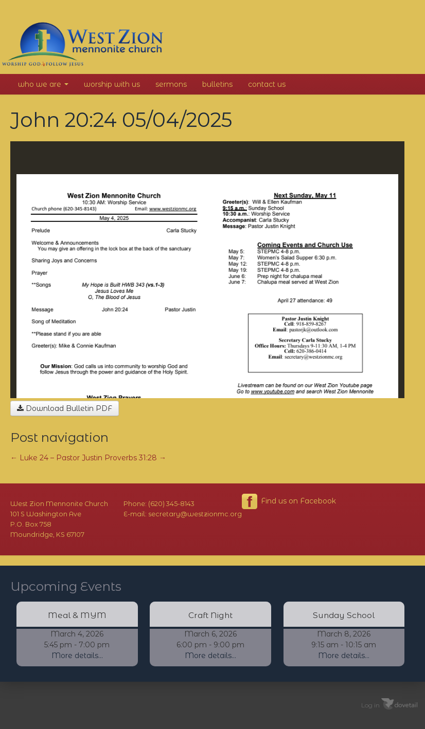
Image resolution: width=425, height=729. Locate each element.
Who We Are (43, 84)
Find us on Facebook (289, 501)
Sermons (171, 84)
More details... (77, 655)
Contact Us (267, 84)
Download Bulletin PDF (64, 408)
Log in (370, 704)
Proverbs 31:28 (135, 457)
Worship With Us (112, 84)
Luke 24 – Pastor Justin (56, 457)
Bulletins (217, 84)
